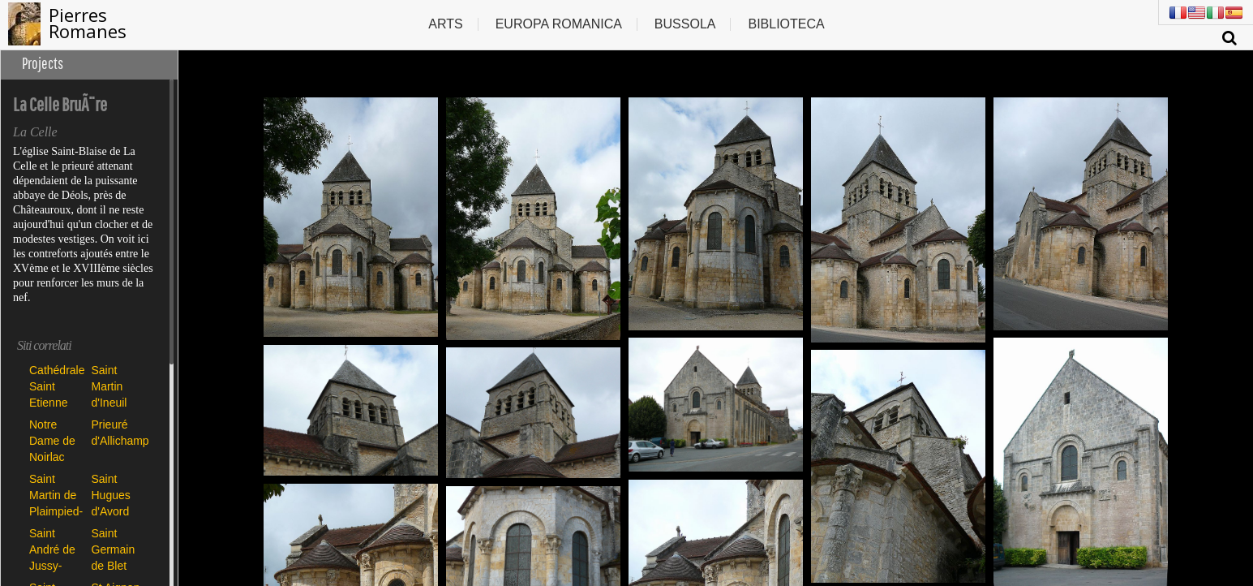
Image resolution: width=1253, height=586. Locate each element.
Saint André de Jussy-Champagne (56, 549)
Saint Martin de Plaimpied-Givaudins (56, 494)
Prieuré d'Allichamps (119, 432)
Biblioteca (786, 24)
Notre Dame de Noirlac (52, 440)
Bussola (685, 24)
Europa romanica (559, 24)
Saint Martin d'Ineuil (109, 386)
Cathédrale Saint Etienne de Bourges (56, 386)
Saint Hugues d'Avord (111, 494)
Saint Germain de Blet (113, 549)
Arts (445, 24)
